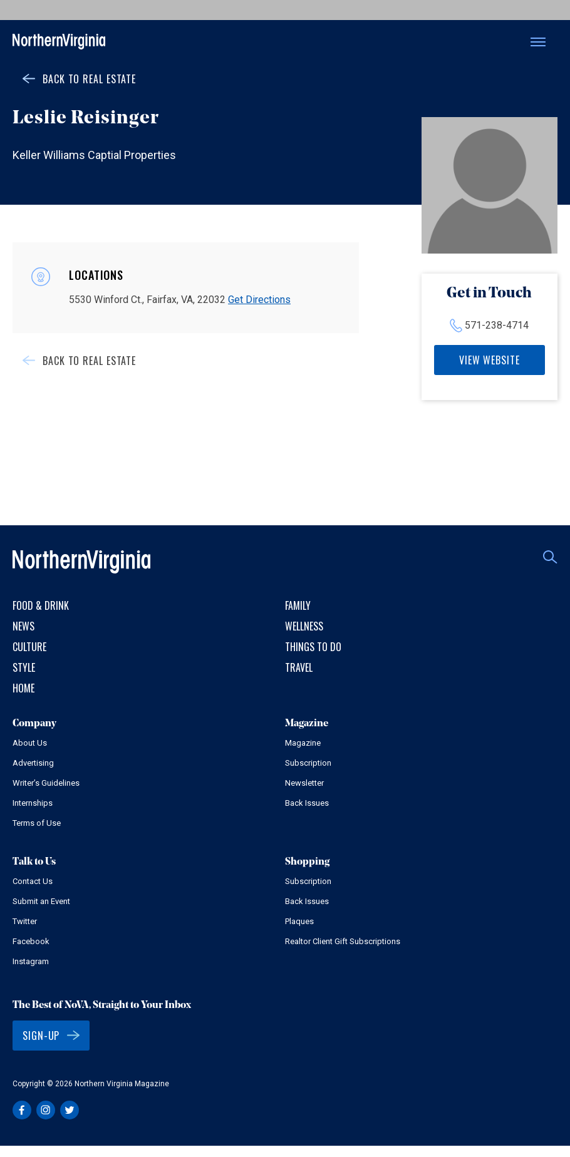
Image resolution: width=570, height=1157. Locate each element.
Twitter (25, 921)
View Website (489, 360)
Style (24, 667)
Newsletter (304, 783)
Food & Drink (41, 605)
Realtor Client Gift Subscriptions (342, 941)
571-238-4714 (497, 325)
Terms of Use (37, 823)
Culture (29, 646)
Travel (299, 667)
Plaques (299, 921)
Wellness (304, 626)
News (23, 626)
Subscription (308, 763)
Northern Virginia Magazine (59, 42)
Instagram (31, 961)
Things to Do (313, 646)
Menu (538, 42)
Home (23, 688)
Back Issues (307, 803)
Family (298, 605)
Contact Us (33, 881)
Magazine (303, 743)
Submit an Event (41, 901)
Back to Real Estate (89, 78)
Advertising (33, 763)
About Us (30, 743)
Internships (33, 803)
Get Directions (259, 300)
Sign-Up (41, 1035)
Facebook (31, 941)
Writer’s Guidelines (46, 783)
